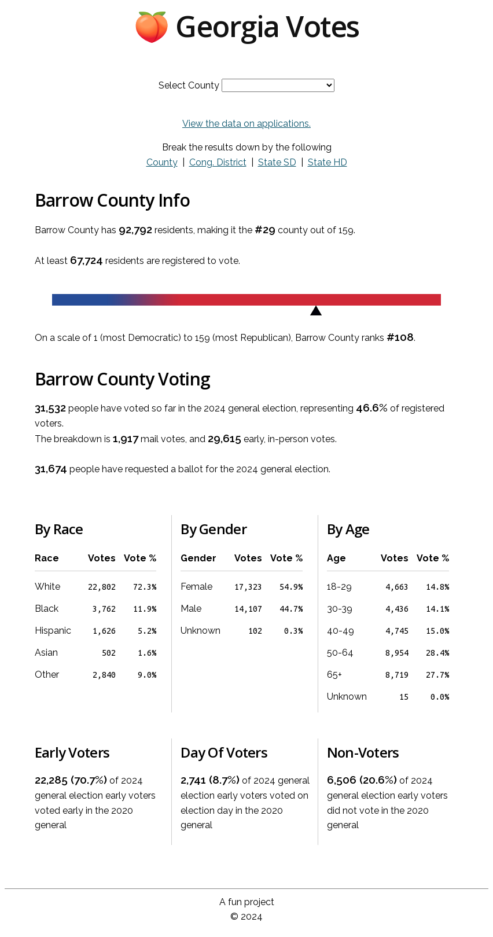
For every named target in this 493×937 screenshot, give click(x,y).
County (162, 162)
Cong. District (217, 162)
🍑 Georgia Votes (246, 26)
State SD (277, 162)
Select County (189, 85)
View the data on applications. (246, 123)
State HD (327, 162)
